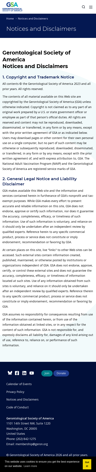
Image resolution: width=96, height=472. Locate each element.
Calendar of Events (19, 384)
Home (10, 18)
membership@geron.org (32, 444)
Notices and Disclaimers (22, 399)
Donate (61, 373)
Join (47, 373)
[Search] (83, 6)
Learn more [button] (30, 466)
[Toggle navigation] (91, 7)
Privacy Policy (15, 392)
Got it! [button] (87, 464)
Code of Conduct (17, 407)
